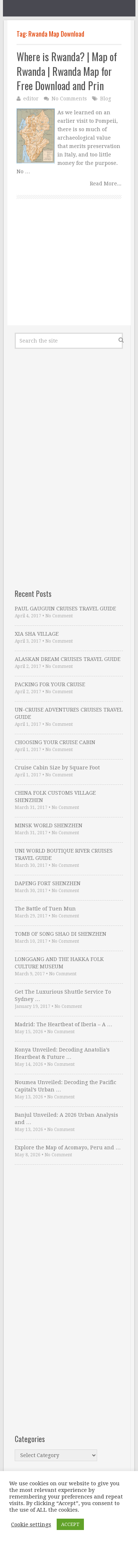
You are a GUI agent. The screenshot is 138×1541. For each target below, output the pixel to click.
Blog (105, 98)
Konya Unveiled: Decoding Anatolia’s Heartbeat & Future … (62, 1053)
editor (31, 98)
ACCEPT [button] (70, 1524)
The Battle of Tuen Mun (45, 909)
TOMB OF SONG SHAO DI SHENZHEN (60, 934)
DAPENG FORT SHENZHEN (48, 883)
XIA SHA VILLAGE (37, 634)
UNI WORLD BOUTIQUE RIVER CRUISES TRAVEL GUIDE (64, 854)
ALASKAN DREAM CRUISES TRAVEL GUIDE (67, 659)
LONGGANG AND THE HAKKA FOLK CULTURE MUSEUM (59, 962)
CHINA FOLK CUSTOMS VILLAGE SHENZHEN (55, 796)
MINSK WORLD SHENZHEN (48, 825)
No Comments (69, 98)
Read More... (105, 183)
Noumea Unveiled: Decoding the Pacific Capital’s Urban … (65, 1086)
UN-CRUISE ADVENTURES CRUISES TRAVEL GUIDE (69, 713)
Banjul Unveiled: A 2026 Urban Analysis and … (66, 1118)
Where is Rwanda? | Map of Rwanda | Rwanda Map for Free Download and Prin (67, 71)
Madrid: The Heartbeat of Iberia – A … (63, 1024)
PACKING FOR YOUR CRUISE (50, 684)
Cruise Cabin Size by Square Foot (57, 767)
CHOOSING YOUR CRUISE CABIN (55, 742)
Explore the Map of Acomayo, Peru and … (68, 1147)
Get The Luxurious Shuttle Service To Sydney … (63, 995)
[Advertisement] (69, 270)
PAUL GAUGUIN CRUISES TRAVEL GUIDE (65, 608)
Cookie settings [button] (31, 1524)
